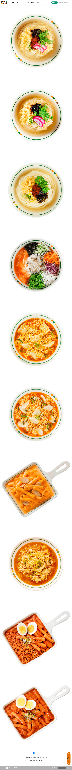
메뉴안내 (27, 2)
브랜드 (12, 2)
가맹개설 (22, 2)
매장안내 (32, 2)
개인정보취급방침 (55, 766)
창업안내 (17, 2)
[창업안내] (69, 759)
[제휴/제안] (69, 762)
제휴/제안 (69, 763)
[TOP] (69, 752)
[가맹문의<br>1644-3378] (69, 755)
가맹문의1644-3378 (68, 757)
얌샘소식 (37, 2)
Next (38, 752)
